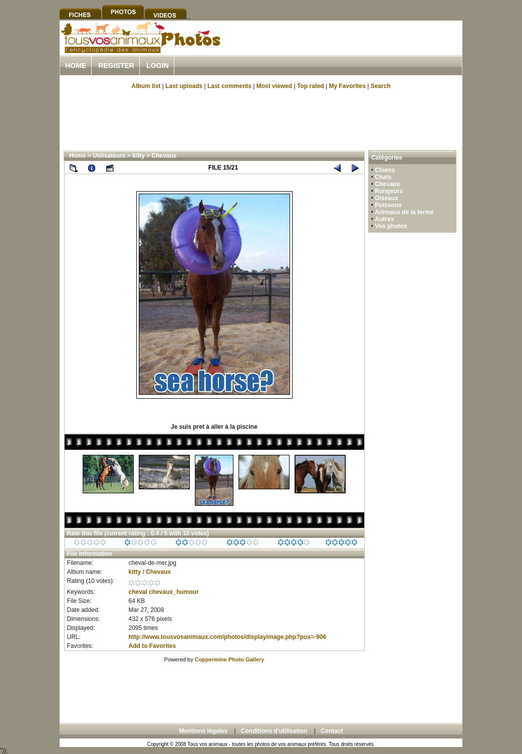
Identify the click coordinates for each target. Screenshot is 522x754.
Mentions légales (203, 730)
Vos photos (391, 226)
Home (75, 66)
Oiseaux (386, 198)
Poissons (388, 205)
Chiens (385, 170)
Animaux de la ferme (404, 212)
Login (157, 66)
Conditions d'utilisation (274, 730)
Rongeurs (389, 191)
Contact (332, 730)
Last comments (229, 86)
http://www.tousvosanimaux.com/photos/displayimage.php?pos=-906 (227, 636)
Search (381, 86)
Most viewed (274, 86)
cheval (137, 591)
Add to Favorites (152, 645)
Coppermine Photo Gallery (230, 659)
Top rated (310, 86)
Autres (384, 219)
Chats (383, 177)
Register (116, 66)
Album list (145, 86)
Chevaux (164, 155)
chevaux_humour (173, 591)
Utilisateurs (109, 155)
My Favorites (347, 86)
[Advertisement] (345, 49)
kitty (138, 155)
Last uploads (183, 86)
